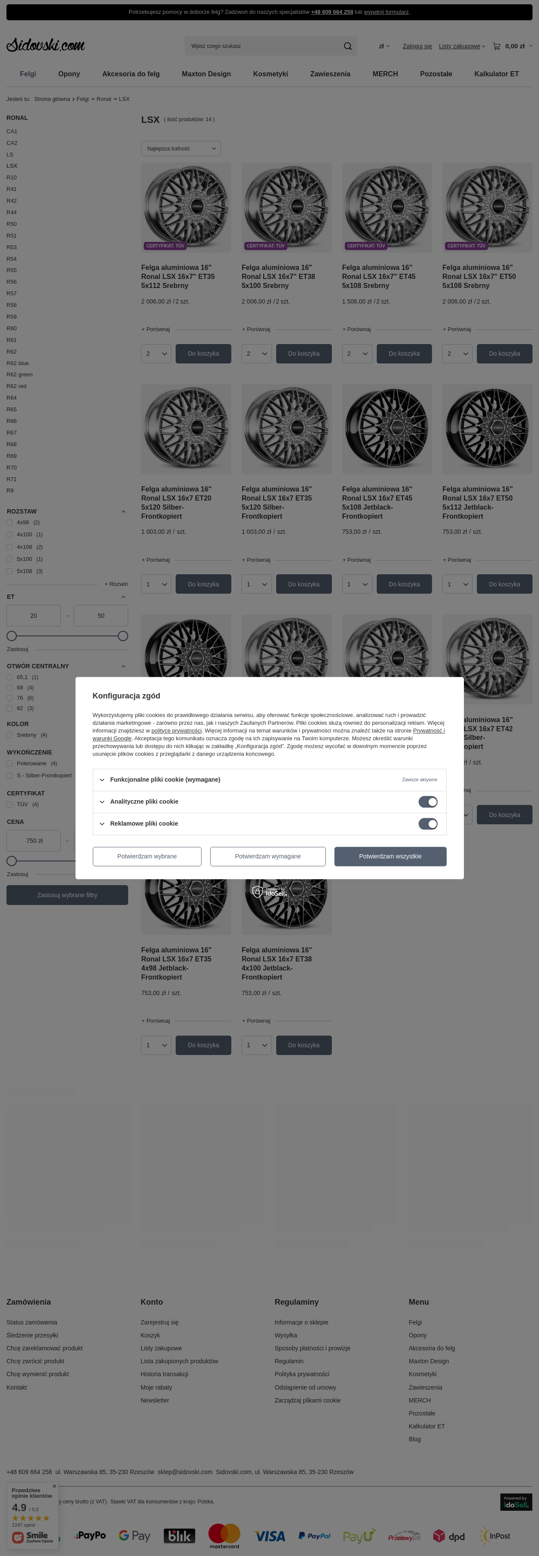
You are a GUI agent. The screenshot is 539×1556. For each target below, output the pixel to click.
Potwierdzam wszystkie (390, 856)
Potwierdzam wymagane (268, 856)
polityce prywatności (176, 730)
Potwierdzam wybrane (147, 856)
